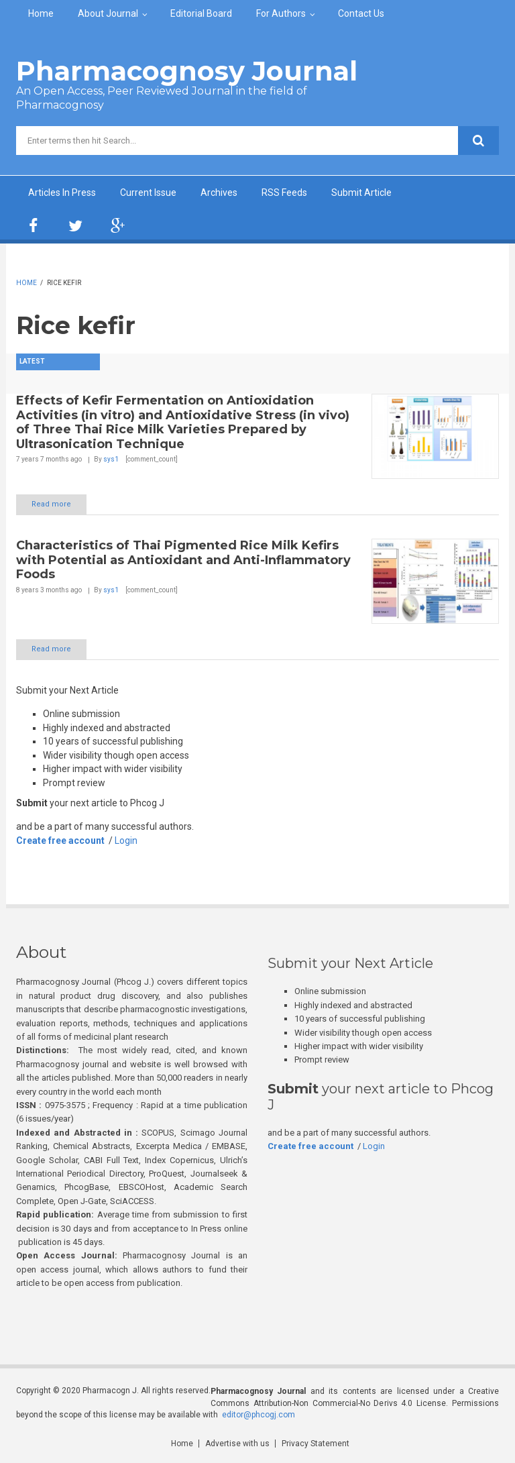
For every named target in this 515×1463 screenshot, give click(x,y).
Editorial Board (201, 13)
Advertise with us (237, 1444)
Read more (51, 504)
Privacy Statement (315, 1444)
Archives (219, 192)
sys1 (111, 459)
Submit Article (361, 192)
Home (41, 13)
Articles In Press (62, 192)
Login (126, 840)
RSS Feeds (284, 192)
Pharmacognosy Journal (186, 70)
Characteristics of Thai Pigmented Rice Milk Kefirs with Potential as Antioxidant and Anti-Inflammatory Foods (183, 560)
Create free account (60, 840)
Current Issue (148, 192)
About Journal (108, 13)
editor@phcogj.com (258, 1414)
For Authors (281, 13)
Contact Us (361, 13)
